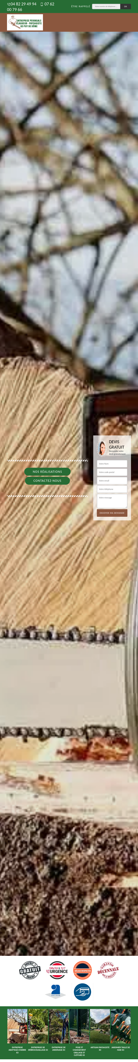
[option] (69, 531)
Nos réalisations (47, 472)
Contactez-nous (47, 481)
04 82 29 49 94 (21, 3)
